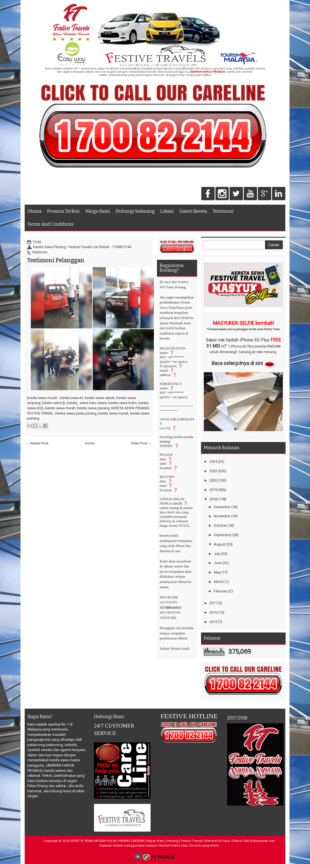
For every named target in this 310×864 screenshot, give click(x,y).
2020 (213, 480)
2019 (213, 490)
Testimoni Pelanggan (55, 260)
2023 (213, 471)
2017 (213, 603)
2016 (213, 612)
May (217, 572)
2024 (213, 461)
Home (90, 443)
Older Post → (141, 443)
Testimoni (223, 211)
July (217, 554)
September (223, 535)
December (222, 507)
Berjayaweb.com (262, 841)
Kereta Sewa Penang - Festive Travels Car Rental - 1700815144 (82, 247)
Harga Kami (97, 211)
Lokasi (167, 211)
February (221, 591)
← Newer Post (37, 443)
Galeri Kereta (193, 211)
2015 (213, 622)
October (220, 525)
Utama (34, 211)
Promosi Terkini (63, 211)
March (219, 582)
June (218, 563)
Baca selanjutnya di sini (237, 363)
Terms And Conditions (50, 224)
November (222, 516)
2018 (213, 499)
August (219, 544)
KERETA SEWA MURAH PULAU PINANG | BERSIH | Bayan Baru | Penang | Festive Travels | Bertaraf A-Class (150, 841)
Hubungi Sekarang (135, 211)
